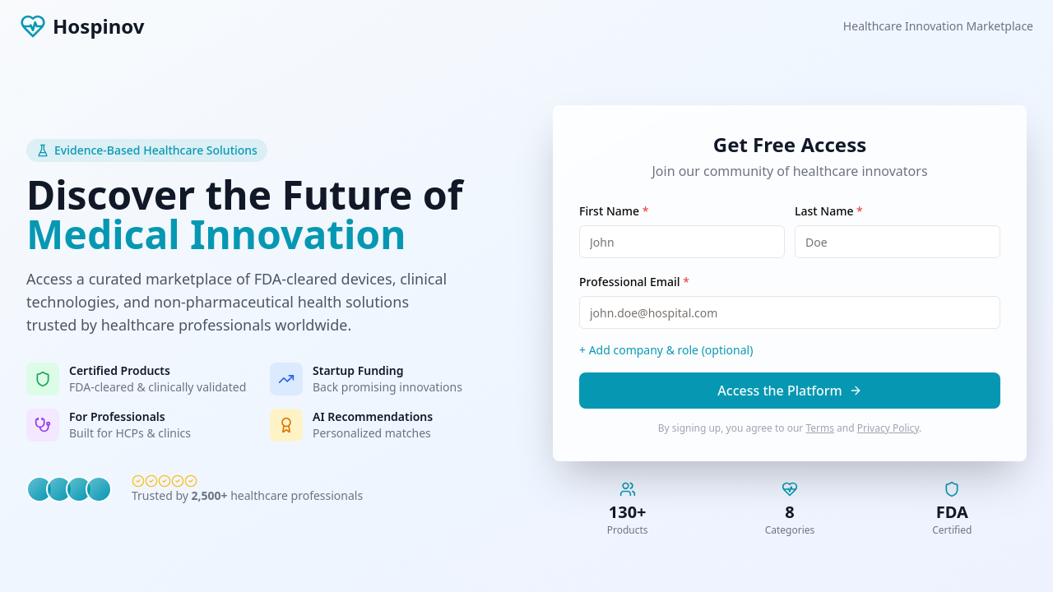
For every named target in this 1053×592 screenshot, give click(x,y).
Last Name (829, 211)
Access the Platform (789, 391)
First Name (613, 211)
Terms (819, 428)
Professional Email (634, 281)
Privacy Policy (888, 428)
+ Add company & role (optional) (666, 350)
